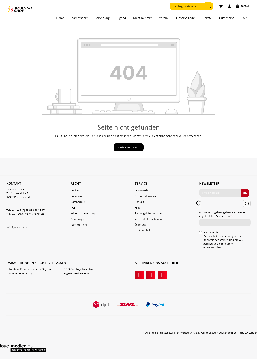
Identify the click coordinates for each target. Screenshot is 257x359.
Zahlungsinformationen (149, 213)
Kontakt (139, 202)
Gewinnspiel (78, 219)
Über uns (140, 224)
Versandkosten (209, 332)
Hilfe (137, 207)
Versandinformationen (148, 219)
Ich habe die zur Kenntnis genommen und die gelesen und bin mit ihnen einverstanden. (223, 240)
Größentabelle (143, 230)
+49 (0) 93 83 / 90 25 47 (31, 210)
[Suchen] (209, 6)
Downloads (141, 190)
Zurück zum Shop (128, 147)
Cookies (75, 190)
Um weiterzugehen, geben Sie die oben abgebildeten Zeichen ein (222, 214)
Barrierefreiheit (80, 224)
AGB (73, 207)
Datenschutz (78, 202)
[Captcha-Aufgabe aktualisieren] (247, 203)
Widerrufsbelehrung (83, 213)
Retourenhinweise (146, 196)
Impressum (77, 196)
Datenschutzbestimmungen (220, 236)
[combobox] (188, 6)
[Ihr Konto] (229, 6)
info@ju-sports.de (17, 227)
